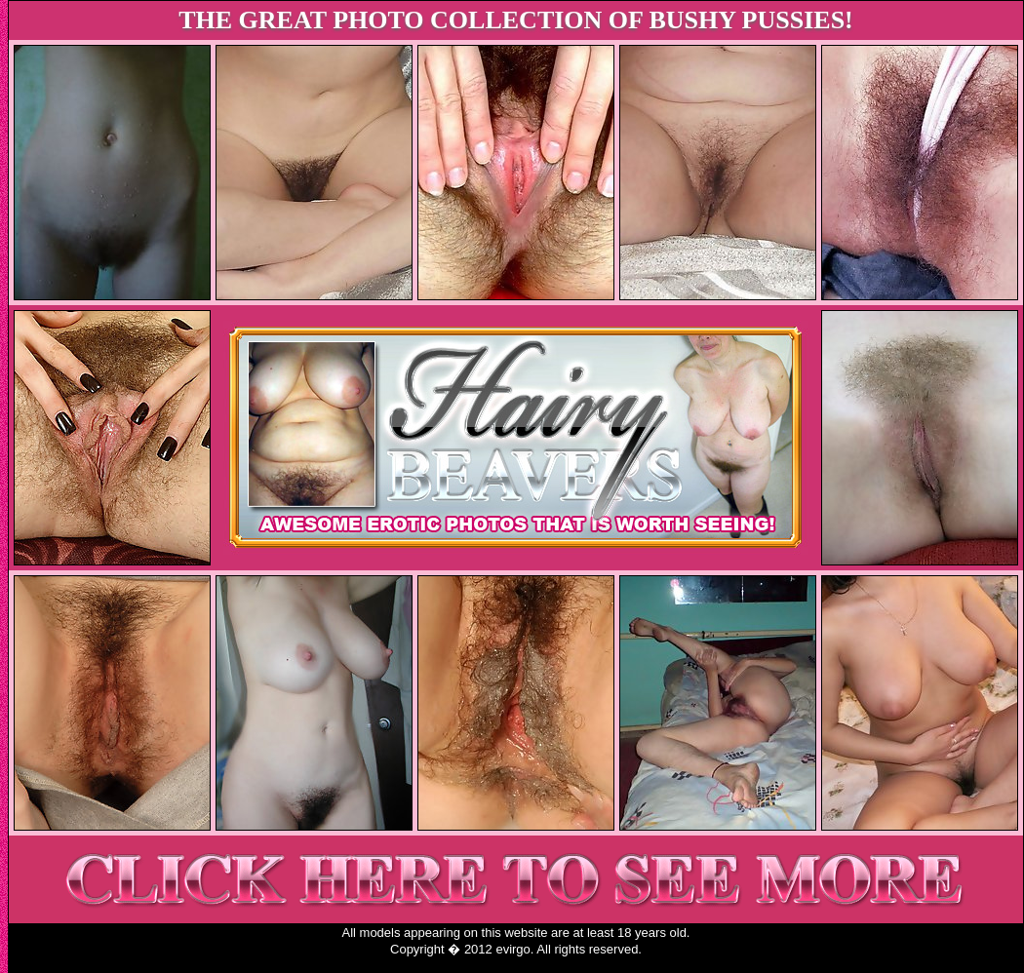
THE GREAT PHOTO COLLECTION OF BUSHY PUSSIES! (515, 20)
